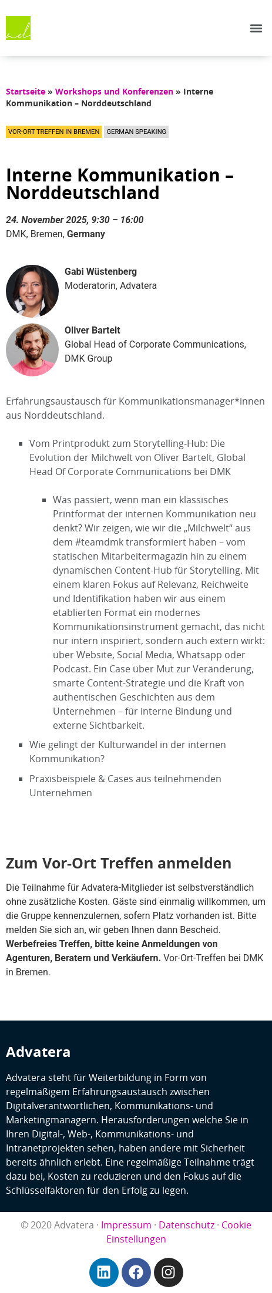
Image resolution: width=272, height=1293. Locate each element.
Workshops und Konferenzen (114, 91)
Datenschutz (186, 1224)
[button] (256, 28)
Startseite (25, 91)
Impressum (126, 1224)
